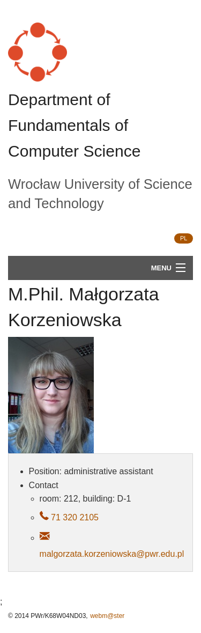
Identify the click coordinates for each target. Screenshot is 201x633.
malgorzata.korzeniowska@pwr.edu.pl (112, 553)
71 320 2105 (74, 517)
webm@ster (107, 616)
